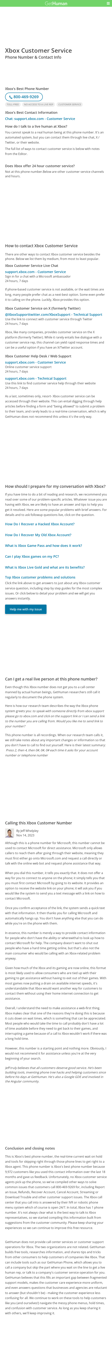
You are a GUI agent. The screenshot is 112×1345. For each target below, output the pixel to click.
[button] (108, 3)
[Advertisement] (56, 210)
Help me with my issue (26, 609)
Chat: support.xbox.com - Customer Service (40, 118)
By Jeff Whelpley (27, 831)
